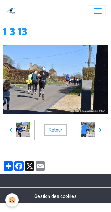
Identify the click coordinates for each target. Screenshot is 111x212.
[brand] (12, 10)
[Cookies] (12, 200)
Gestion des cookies (55, 196)
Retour (55, 130)
